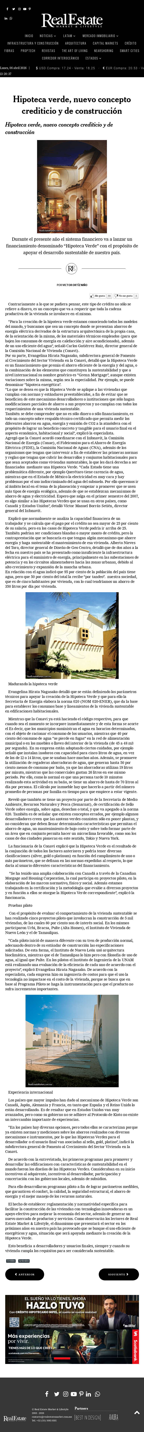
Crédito (11, 1256)
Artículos (24, 1256)
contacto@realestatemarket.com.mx (52, 1412)
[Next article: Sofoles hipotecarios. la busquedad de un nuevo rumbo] (119, 1270)
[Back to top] (137, 1409)
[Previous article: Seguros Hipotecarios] (24, 1270)
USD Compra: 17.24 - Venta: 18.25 (65, 63)
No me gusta (125, 291)
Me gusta (100, 291)
